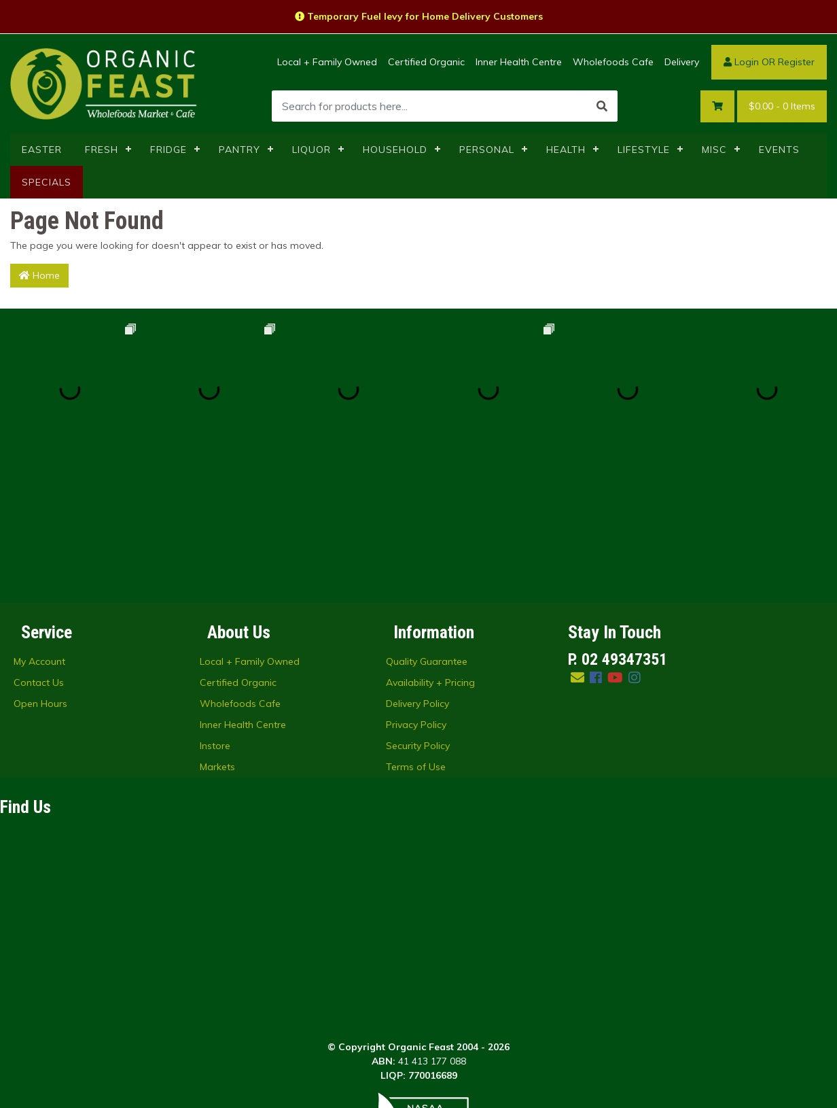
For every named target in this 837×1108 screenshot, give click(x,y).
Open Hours (40, 563)
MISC (714, 149)
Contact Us (39, 542)
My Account (39, 521)
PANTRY (239, 149)
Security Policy (418, 606)
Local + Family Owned (327, 62)
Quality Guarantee (426, 521)
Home (39, 275)
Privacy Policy (416, 584)
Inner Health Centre (519, 62)
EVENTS (779, 149)
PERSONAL (486, 149)
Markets (217, 627)
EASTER (42, 149)
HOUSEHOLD (395, 149)
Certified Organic (426, 62)
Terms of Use (416, 627)
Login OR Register (769, 62)
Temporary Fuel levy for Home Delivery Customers (419, 16)
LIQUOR (311, 149)
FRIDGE (168, 149)
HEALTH (566, 149)
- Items (782, 106)
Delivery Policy (417, 563)
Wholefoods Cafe (613, 62)
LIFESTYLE (644, 149)
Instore (215, 606)
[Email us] (577, 537)
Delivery (681, 62)
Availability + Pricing (430, 542)
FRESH (101, 149)
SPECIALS (46, 182)
